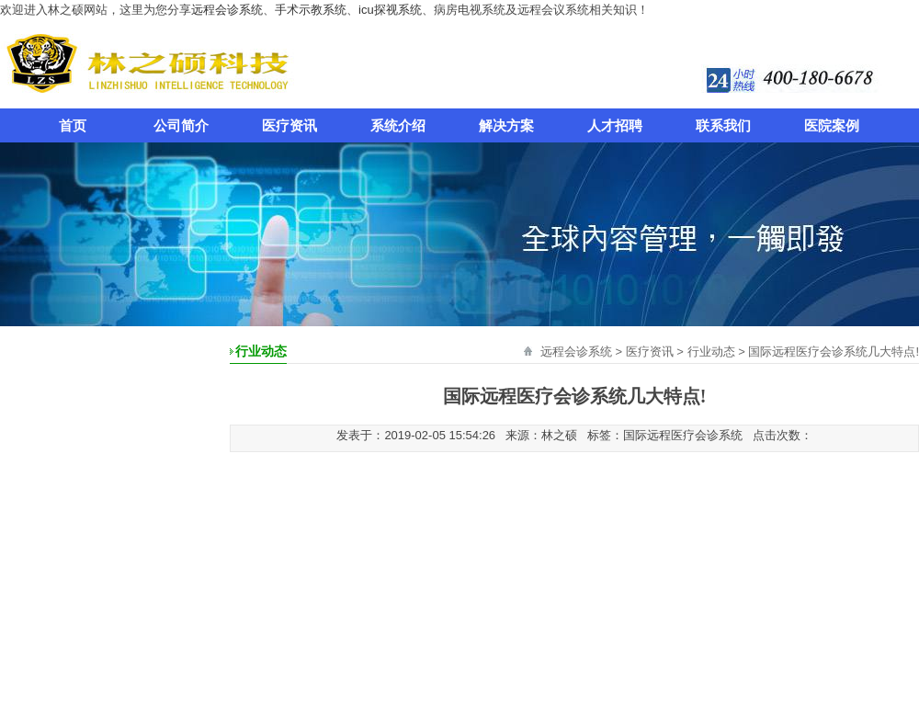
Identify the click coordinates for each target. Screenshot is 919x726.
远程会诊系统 (227, 10)
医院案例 (831, 125)
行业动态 (711, 351)
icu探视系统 (390, 10)
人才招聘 (614, 125)
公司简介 (181, 125)
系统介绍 (397, 125)
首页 (72, 125)
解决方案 (506, 125)
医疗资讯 (289, 125)
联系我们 (723, 125)
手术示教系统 (310, 10)
